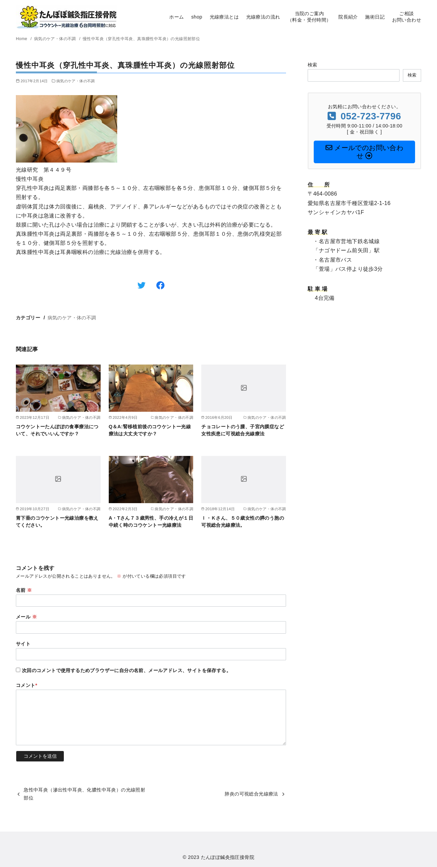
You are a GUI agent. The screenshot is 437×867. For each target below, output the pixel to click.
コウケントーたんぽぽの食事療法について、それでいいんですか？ (57, 430)
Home (22, 38)
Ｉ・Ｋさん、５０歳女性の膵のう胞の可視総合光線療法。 (242, 521)
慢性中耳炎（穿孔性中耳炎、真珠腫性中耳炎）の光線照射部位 (141, 38)
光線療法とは (224, 17)
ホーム (176, 17)
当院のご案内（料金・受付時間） (309, 17)
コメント (26, 685)
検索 (312, 64)
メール (26, 616)
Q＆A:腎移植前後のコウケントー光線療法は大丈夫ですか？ (150, 430)
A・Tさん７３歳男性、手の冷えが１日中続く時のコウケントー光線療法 (151, 521)
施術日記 (375, 17)
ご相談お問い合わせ (406, 17)
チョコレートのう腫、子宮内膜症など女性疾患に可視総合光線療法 (242, 430)
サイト (23, 643)
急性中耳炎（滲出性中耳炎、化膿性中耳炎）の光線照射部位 (84, 794)
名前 (24, 590)
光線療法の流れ (263, 17)
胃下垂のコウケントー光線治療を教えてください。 (57, 521)
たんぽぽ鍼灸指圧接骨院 (227, 857)
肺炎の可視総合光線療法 (251, 794)
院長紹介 (348, 17)
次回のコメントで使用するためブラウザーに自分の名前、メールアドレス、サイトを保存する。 (126, 670)
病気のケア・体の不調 (55, 38)
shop (196, 17)
